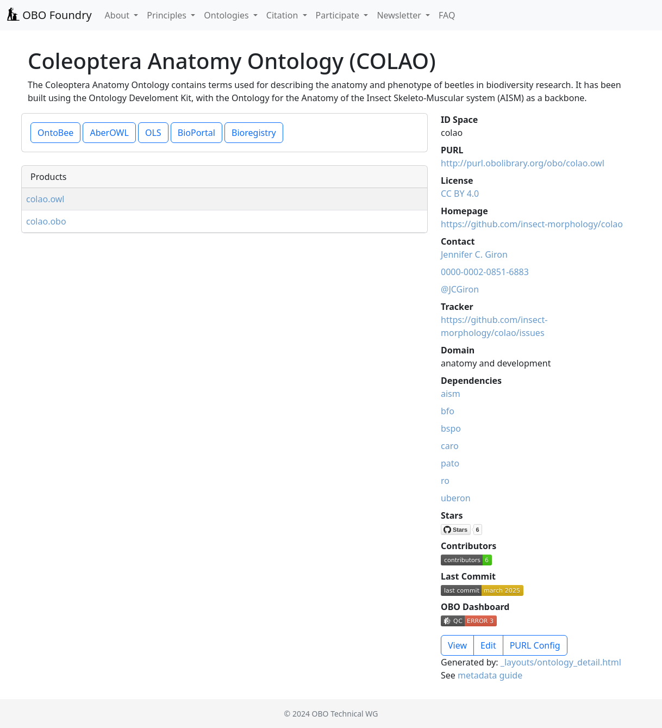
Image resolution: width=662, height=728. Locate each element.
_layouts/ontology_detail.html (561, 662)
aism (450, 394)
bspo (451, 428)
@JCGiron (460, 289)
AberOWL (109, 133)
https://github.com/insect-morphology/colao (532, 224)
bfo (447, 411)
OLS (153, 133)
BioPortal (196, 133)
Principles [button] (168, 15)
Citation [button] (283, 15)
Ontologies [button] (227, 15)
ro (445, 481)
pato (450, 463)
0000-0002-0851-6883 (485, 272)
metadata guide (490, 675)
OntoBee (55, 133)
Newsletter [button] (400, 15)
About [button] (118, 15)
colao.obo (46, 221)
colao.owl (45, 199)
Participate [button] (339, 15)
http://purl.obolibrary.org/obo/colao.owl (522, 163)
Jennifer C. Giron (474, 254)
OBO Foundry (49, 15)
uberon (456, 498)
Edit (488, 645)
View (457, 645)
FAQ (447, 15)
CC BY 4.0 (460, 194)
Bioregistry (254, 133)
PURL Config (535, 645)
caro (450, 446)
